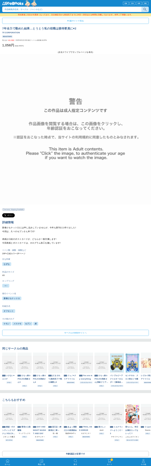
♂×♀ (6, 286)
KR (139, 3)
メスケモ (17, 324)
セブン (28, 324)
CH (132, 3)
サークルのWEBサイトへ (75, 333)
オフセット (9, 311)
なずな (7, 264)
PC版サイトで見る (75, 21)
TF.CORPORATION (11, 32)
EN (126, 3)
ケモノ (7, 324)
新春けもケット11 (12, 298)
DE (145, 3)
